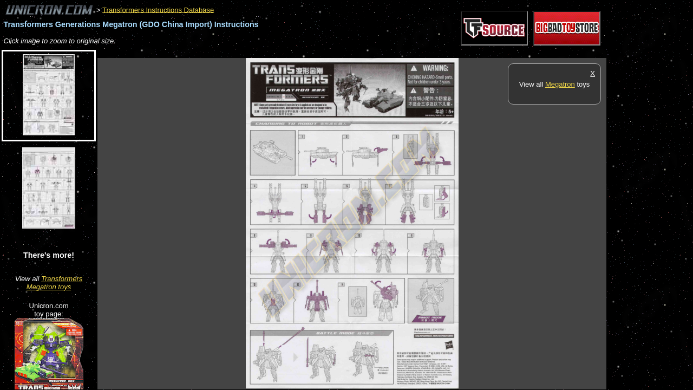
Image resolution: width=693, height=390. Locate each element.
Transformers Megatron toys (54, 283)
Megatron (560, 84)
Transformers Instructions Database (158, 9)
